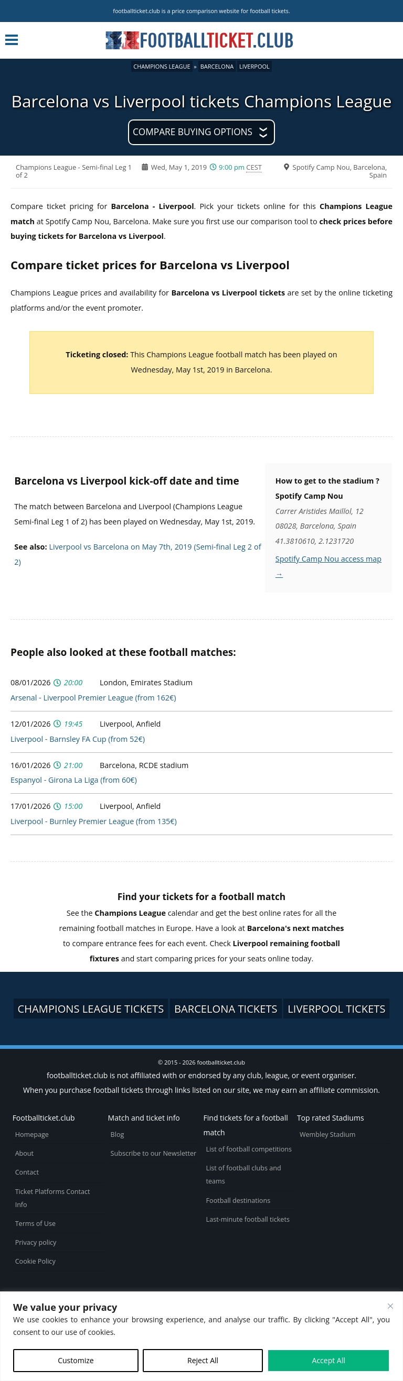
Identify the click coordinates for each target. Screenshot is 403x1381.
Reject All (202, 1360)
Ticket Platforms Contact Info (52, 1198)
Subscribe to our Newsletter (154, 1153)
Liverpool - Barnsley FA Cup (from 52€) (77, 739)
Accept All (328, 1360)
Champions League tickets (91, 1008)
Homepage (32, 1134)
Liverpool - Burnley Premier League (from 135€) (93, 821)
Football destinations (238, 1200)
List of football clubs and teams (243, 1175)
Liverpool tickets (336, 1008)
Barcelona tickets (226, 1008)
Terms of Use (35, 1223)
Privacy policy (36, 1242)
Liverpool (254, 66)
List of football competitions (249, 1149)
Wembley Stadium (328, 1134)
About (24, 1153)
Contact (27, 1172)
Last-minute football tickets (248, 1219)
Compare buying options (192, 132)
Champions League (161, 66)
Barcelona (217, 66)
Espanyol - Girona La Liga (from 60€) (73, 780)
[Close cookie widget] (390, 1306)
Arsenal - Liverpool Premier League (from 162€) (93, 698)
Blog (117, 1134)
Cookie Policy (35, 1261)
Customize (75, 1360)
